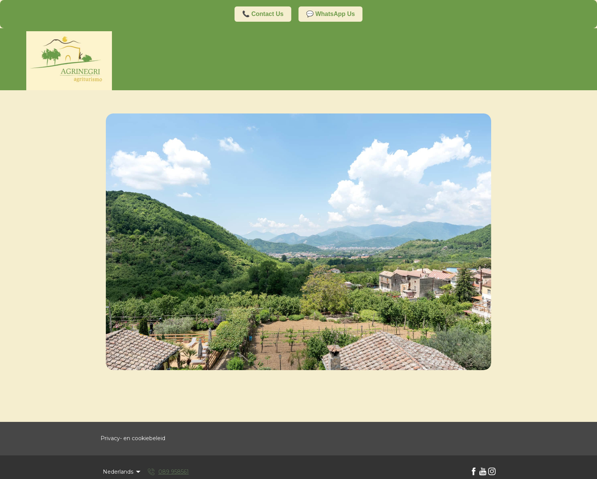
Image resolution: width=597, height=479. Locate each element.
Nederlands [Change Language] (122, 471)
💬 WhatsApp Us (330, 14)
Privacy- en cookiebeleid (133, 438)
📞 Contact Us (263, 14)
